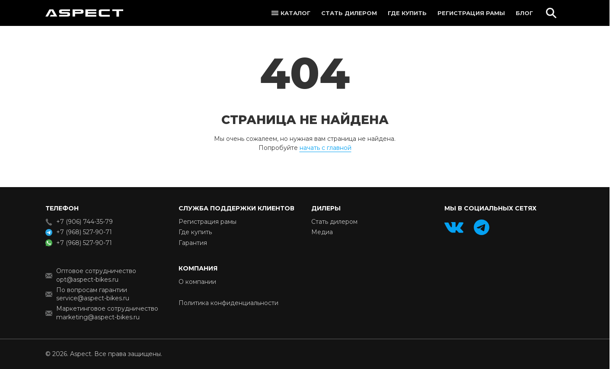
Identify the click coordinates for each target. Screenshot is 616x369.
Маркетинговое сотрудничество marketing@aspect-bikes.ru (107, 313)
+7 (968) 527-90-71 (84, 232)
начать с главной (325, 148)
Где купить (407, 13)
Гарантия (193, 243)
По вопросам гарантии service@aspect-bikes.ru (92, 294)
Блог (524, 13)
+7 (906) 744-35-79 (84, 222)
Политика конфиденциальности (228, 303)
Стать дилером (349, 13)
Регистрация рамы (471, 13)
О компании (197, 282)
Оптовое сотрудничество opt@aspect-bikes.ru (96, 275)
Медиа (322, 232)
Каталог (295, 13)
